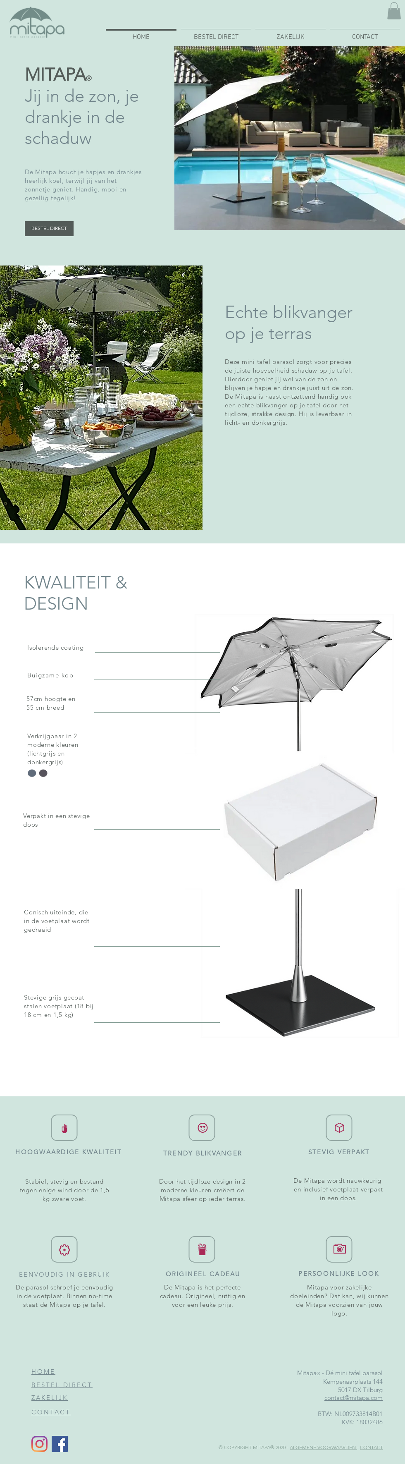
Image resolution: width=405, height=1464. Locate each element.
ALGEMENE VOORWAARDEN (323, 1447)
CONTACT (371, 1447)
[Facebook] (60, 1444)
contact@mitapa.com (353, 1398)
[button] (394, 10)
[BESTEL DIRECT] (49, 228)
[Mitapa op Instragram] (39, 1444)
